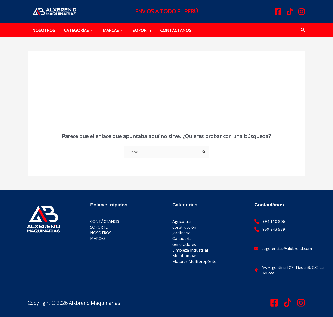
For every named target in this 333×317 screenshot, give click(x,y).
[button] (90, 30)
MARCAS (111, 30)
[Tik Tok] (287, 303)
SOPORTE (140, 30)
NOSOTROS (43, 30)
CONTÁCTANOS (173, 30)
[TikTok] (289, 11)
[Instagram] (301, 11)
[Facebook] (278, 11)
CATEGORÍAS (78, 30)
